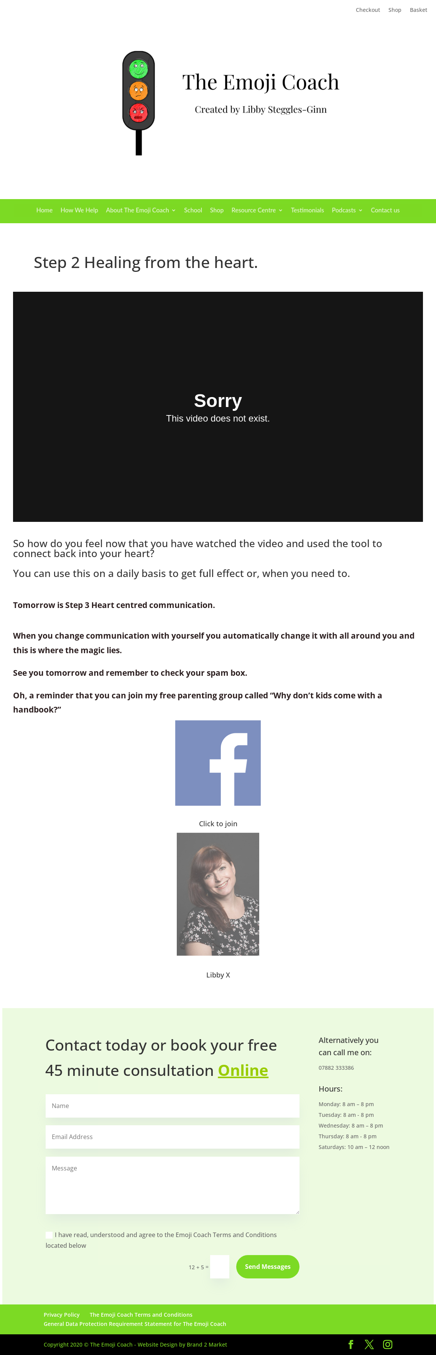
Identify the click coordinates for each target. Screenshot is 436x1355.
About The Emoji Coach (150, 210)
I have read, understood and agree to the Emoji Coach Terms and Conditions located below (161, 1240)
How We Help (101, 210)
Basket (418, 10)
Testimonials (293, 210)
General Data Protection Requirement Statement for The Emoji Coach (135, 1323)
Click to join (218, 823)
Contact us (358, 210)
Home (72, 210)
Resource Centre (248, 210)
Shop (394, 10)
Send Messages (268, 1266)
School (196, 210)
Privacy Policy (62, 1314)
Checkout (368, 10)
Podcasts (324, 210)
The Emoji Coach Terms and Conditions (141, 1314)
